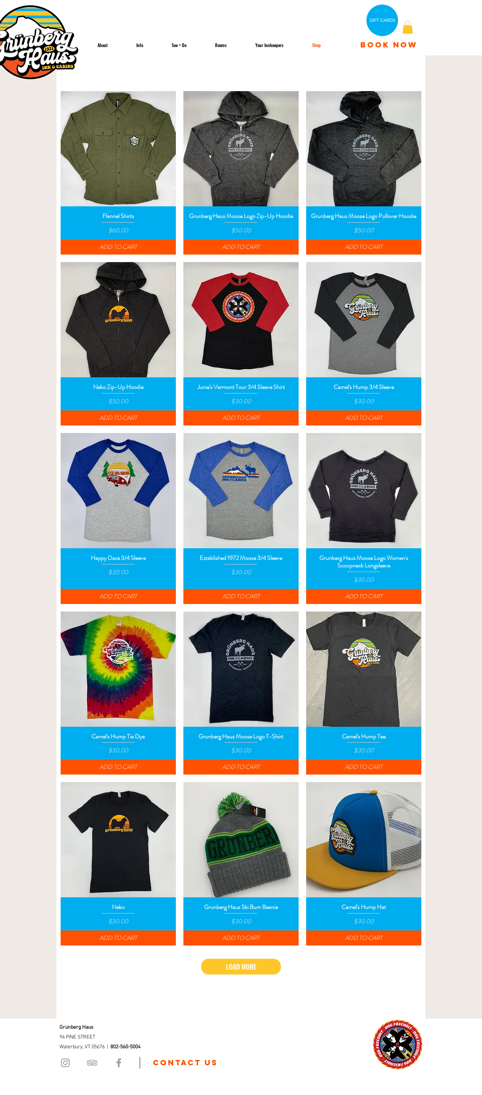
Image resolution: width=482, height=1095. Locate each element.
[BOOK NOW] (389, 45)
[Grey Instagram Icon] (65, 1063)
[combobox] (384, 72)
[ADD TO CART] (118, 247)
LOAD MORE (241, 966)
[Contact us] (185, 1062)
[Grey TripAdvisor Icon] (92, 1063)
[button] (407, 27)
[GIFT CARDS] (382, 20)
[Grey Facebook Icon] (119, 1063)
